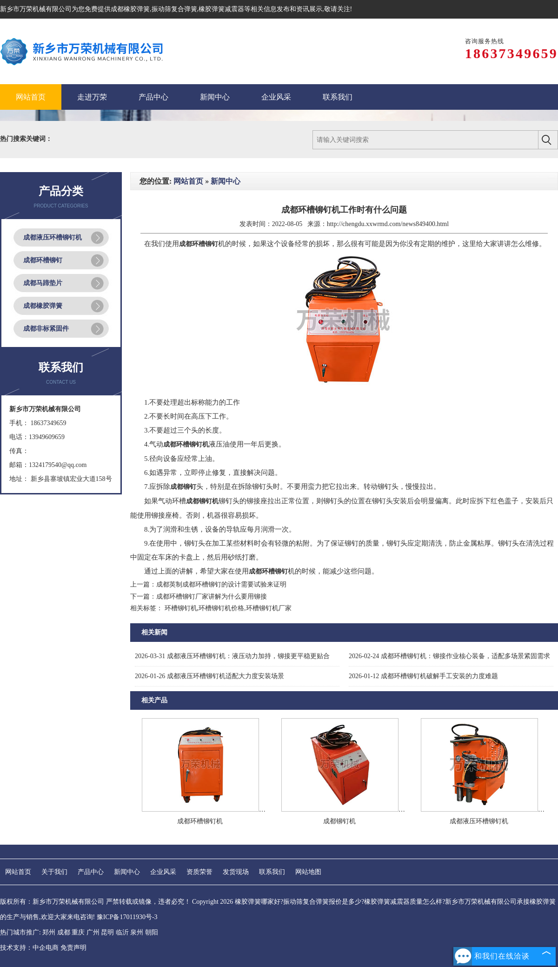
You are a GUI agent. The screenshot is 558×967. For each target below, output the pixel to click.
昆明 (107, 932)
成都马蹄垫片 (42, 283)
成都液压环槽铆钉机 (52, 237)
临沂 (122, 932)
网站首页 (188, 181)
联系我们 (272, 871)
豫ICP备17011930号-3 (127, 917)
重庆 (78, 932)
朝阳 (151, 932)
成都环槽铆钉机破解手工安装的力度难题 (423, 676)
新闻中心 (225, 181)
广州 (93, 932)
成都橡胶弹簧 (130, 9)
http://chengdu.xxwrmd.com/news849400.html (388, 223)
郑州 (48, 932)
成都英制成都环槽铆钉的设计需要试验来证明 (221, 584)
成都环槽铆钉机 (200, 821)
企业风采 (163, 871)
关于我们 (54, 871)
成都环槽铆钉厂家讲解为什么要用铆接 (211, 596)
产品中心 (91, 871)
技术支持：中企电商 (29, 947)
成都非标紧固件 (46, 328)
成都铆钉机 (339, 821)
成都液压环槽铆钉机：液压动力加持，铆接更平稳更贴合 (232, 656)
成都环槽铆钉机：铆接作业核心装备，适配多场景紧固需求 (449, 656)
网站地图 (308, 871)
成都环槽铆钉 (42, 260)
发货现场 (236, 871)
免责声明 (73, 947)
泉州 (136, 932)
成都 (63, 932)
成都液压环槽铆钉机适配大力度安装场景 (209, 676)
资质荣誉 (199, 871)
